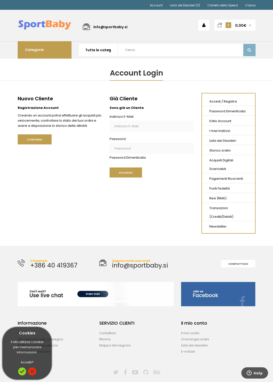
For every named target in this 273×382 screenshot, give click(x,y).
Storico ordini (219, 150)
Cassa (250, 5)
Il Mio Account (220, 121)
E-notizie (188, 351)
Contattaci (238, 264)
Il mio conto (190, 333)
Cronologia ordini (195, 339)
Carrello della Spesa (222, 5)
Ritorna (105, 339)
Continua (34, 139)
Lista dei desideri (194, 345)
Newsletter (218, 226)
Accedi (215, 101)
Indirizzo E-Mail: (122, 116)
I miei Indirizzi (219, 130)
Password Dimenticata (128, 157)
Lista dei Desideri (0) (185, 5)
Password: (118, 139)
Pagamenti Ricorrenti (226, 178)
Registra (230, 101)
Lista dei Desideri (222, 140)
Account (156, 5)
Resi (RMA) (218, 198)
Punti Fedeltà (219, 188)
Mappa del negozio (115, 345)
